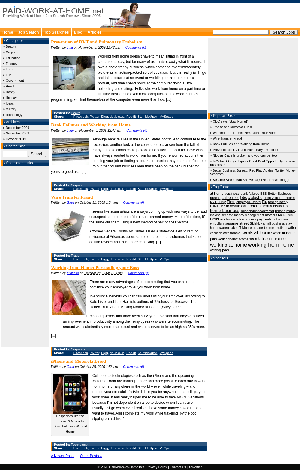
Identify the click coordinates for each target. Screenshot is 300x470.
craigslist (255, 198)
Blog (78, 32)
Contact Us (178, 467)
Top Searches (56, 32)
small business (274, 223)
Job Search (28, 32)
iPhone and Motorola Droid (78, 361)
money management (249, 215)
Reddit (131, 116)
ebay (222, 202)
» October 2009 (14, 139)
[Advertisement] (26, 256)
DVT (213, 202)
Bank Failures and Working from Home (91, 124)
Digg (104, 116)
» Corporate (11, 52)
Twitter (94, 116)
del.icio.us (117, 116)
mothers (271, 215)
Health (75, 113)
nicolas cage (229, 219)
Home (7, 32)
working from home (271, 245)
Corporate (78, 185)
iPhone (280, 211)
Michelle (73, 273)
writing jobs (219, 250)
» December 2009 (16, 127)
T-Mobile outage (251, 227)
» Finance (10, 63)
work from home (267, 238)
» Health (9, 86)
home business (224, 210)
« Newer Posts (62, 456)
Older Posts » (91, 456)
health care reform (245, 206)
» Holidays (10, 97)
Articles (95, 32)
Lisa (70, 47)
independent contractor (257, 211)
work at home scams (233, 239)
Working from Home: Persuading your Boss (95, 267)
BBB (263, 193)
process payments (258, 219)
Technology (79, 444)
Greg (70, 202)
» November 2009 (16, 133)
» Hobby (9, 92)
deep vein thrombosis (279, 198)
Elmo (231, 202)
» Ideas (8, 103)
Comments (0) (135, 47)
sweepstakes (228, 227)
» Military (9, 109)
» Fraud (8, 69)
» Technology (12, 115)
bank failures (250, 193)
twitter (291, 228)
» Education (11, 58)
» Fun (7, 75)
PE (241, 219)
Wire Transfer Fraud (72, 197)
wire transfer (232, 233)
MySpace (166, 116)
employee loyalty (248, 202)
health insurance (276, 206)
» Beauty (9, 46)
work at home (257, 232)
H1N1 (214, 206)
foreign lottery (278, 202)
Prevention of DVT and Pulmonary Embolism (96, 41)
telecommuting (275, 227)
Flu (264, 202)
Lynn (70, 130)
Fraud (75, 255)
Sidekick (256, 223)
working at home (228, 245)
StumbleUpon (148, 116)
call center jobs (234, 198)
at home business (225, 193)
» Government (13, 80)
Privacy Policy (156, 467)
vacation (216, 233)
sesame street (237, 223)
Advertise (195, 467)
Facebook (81, 116)
